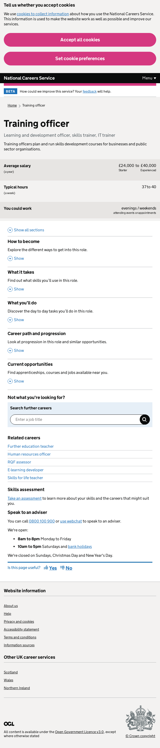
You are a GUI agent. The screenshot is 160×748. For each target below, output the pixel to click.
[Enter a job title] (80, 419)
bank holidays (80, 546)
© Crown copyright (140, 736)
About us (11, 605)
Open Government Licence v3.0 (79, 731)
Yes (53, 568)
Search (145, 419)
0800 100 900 (42, 521)
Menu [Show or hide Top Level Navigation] (147, 78)
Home (12, 105)
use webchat (71, 521)
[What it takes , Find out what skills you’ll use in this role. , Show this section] (80, 282)
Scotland (11, 672)
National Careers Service (29, 78)
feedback (90, 91)
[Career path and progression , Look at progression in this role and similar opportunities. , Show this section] (80, 343)
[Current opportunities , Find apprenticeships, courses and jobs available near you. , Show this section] (80, 374)
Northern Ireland (17, 688)
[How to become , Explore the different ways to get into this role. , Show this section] (80, 251)
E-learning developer (26, 469)
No (69, 568)
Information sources (19, 645)
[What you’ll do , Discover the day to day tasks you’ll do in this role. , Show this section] (80, 313)
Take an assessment (25, 498)
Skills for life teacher (25, 477)
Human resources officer (29, 454)
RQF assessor (19, 462)
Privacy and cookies (19, 621)
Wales (8, 680)
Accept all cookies (80, 40)
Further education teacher (31, 446)
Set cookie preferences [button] (80, 58)
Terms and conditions (20, 637)
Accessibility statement (21, 629)
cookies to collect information (43, 13)
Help (7, 613)
